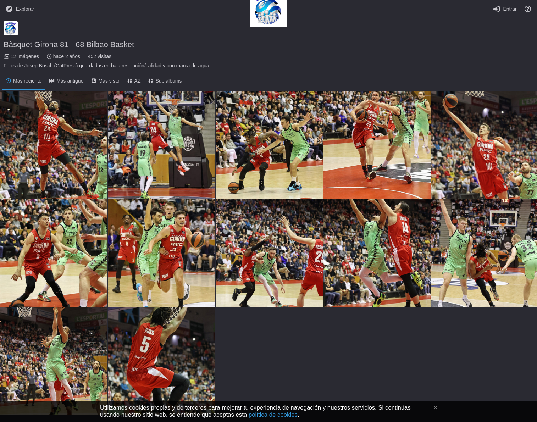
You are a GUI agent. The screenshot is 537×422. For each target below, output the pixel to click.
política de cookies (273, 414)
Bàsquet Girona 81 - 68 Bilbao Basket (69, 44)
